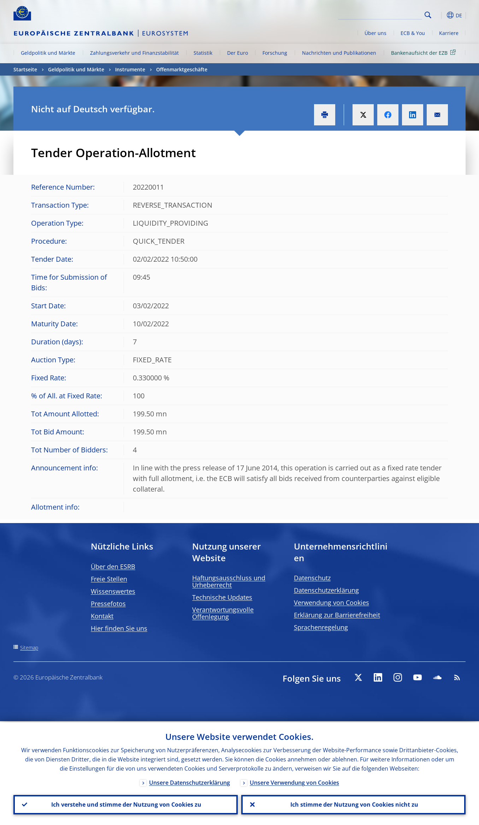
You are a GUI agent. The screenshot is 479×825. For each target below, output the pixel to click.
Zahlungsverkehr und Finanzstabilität (134, 52)
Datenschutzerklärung (326, 590)
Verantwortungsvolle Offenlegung (223, 613)
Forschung (274, 52)
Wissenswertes (113, 591)
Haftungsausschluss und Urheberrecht (228, 581)
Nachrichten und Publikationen (339, 52)
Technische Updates (222, 597)
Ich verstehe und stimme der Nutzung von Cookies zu (126, 804)
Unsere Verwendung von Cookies (294, 781)
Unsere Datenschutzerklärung (189, 781)
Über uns (375, 33)
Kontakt (102, 616)
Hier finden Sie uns (119, 628)
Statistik (203, 52)
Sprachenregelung (321, 627)
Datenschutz (312, 578)
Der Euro (237, 52)
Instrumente (130, 69)
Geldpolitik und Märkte (48, 52)
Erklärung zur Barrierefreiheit (337, 615)
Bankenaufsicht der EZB (424, 52)
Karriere (449, 33)
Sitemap (29, 647)
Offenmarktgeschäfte (181, 69)
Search (428, 15)
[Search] (386, 14)
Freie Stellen (109, 579)
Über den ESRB (113, 566)
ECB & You (413, 33)
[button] (441, 15)
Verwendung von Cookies (331, 602)
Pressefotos (108, 603)
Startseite (25, 69)
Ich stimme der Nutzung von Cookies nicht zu (354, 804)
